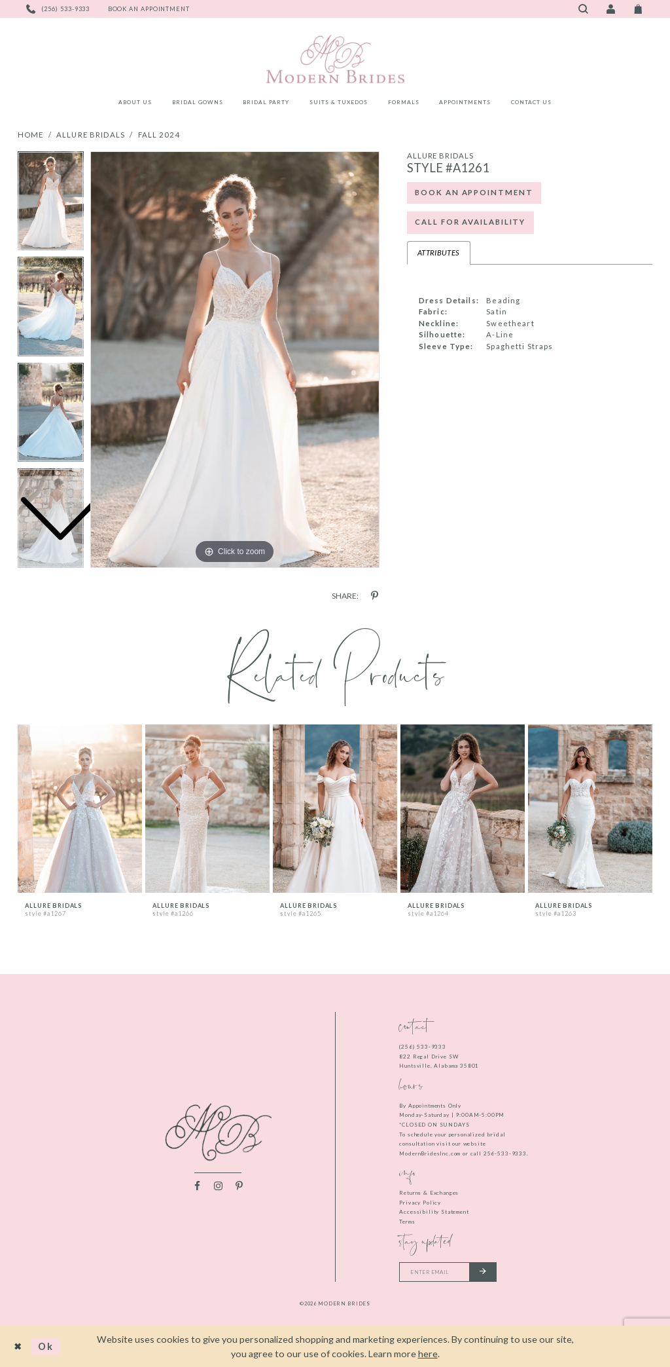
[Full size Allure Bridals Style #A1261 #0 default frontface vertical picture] (235, 359)
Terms (407, 1221)
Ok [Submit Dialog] (46, 1346)
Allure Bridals (90, 134)
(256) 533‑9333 (422, 1046)
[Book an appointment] (149, 9)
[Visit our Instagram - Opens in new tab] (218, 1186)
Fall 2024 (159, 134)
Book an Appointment (474, 192)
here (428, 1353)
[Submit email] (483, 1272)
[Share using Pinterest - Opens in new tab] (374, 596)
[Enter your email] (448, 1272)
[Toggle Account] (610, 9)
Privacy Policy (420, 1202)
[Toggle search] (583, 9)
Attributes (438, 252)
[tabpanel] (235, 359)
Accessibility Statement (433, 1211)
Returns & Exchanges (429, 1192)
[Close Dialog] (18, 1346)
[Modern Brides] (335, 59)
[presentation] (80, 808)
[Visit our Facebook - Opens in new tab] (197, 1186)
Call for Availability (470, 221)
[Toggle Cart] (638, 9)
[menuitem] (135, 104)
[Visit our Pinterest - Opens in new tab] (239, 1186)
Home (31, 134)
